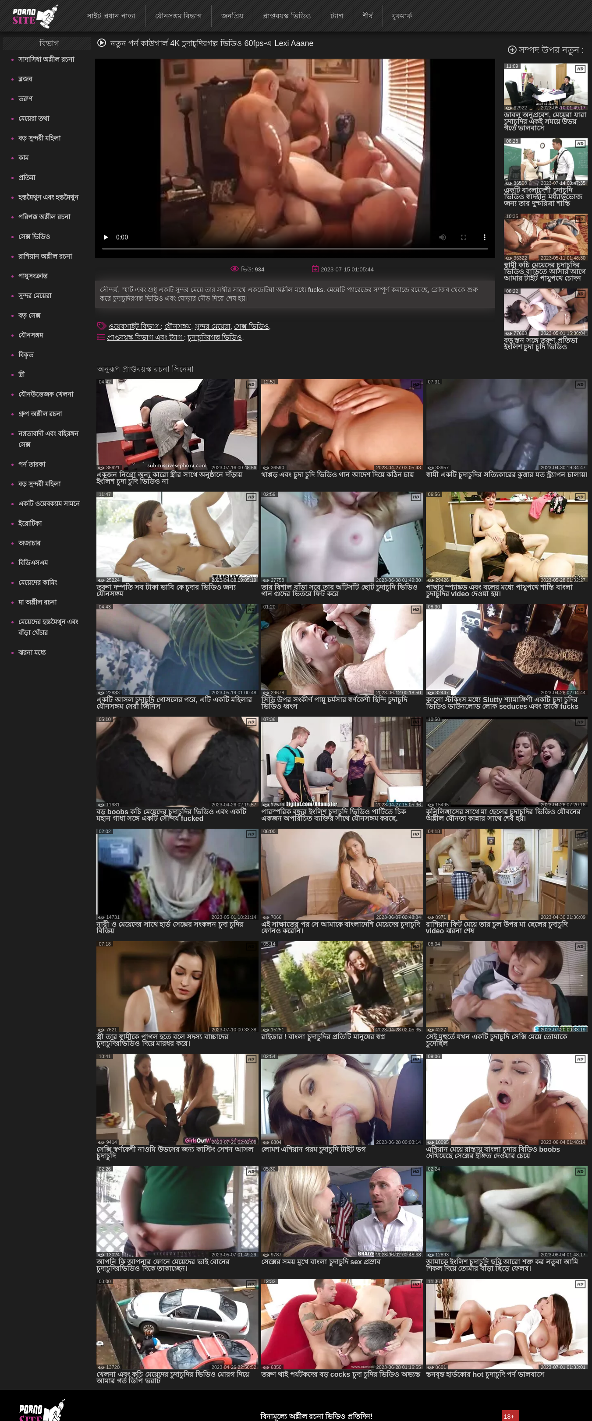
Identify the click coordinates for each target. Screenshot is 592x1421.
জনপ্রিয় (232, 16)
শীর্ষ (368, 16)
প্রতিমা (26, 177)
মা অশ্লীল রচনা (37, 602)
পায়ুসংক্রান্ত (32, 276)
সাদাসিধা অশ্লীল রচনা (46, 59)
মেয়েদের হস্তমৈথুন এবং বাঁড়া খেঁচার (48, 627)
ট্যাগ (336, 16)
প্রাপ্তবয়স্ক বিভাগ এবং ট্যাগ (145, 337)
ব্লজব (25, 79)
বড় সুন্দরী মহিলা (39, 138)
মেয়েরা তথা (33, 118)
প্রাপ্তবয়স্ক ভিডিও (286, 16)
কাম (23, 158)
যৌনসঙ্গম (30, 335)
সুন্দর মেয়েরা (34, 295)
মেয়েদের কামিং (37, 582)
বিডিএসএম (33, 562)
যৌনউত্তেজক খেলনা (45, 394)
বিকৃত (25, 355)
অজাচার (29, 543)
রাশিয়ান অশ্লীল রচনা (45, 256)
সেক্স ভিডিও (34, 236)
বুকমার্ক (402, 16)
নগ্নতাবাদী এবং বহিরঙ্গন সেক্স (48, 439)
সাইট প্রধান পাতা (111, 16)
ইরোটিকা (30, 523)
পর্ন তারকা (31, 464)
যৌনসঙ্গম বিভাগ (178, 16)
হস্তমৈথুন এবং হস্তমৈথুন (48, 197)
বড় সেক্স (29, 315)
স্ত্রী (21, 374)
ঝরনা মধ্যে (32, 652)
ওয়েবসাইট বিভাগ (135, 326)
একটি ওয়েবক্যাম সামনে (49, 503)
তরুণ (25, 98)
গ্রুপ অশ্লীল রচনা (40, 414)
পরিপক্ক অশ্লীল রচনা (44, 217)
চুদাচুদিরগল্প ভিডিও (215, 337)
